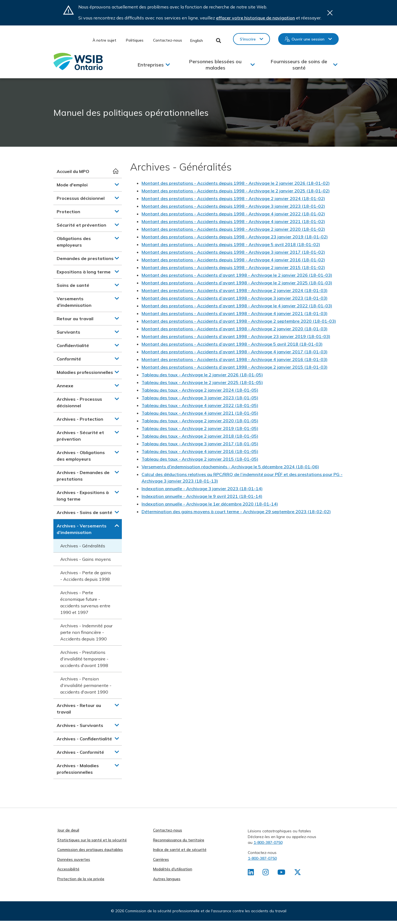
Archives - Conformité (80, 752)
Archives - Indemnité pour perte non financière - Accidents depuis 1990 (86, 632)
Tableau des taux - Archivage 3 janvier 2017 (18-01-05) (200, 443)
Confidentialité (73, 345)
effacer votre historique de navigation (255, 18)
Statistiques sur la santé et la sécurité (92, 840)
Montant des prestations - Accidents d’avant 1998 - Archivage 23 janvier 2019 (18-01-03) (236, 336)
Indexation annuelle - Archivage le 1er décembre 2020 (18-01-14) (210, 504)
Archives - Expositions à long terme (83, 496)
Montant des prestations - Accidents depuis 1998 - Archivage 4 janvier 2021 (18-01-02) (233, 221)
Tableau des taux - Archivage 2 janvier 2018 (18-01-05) (200, 436)
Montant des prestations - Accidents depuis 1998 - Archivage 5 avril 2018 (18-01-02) (231, 244)
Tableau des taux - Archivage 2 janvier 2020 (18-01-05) (200, 420)
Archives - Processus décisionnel (79, 402)
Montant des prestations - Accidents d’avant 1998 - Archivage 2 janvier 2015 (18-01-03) (234, 367)
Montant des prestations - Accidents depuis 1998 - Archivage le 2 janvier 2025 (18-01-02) (236, 191)
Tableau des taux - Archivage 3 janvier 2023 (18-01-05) (200, 397)
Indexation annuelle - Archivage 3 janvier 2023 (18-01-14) (202, 488)
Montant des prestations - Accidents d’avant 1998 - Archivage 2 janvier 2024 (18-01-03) (234, 290)
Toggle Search (218, 40)
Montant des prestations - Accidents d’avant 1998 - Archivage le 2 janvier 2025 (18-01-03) (237, 282)
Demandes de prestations (85, 258)
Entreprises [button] (151, 65)
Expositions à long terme (84, 272)
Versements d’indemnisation (74, 302)
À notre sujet (104, 40)
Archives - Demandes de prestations (83, 476)
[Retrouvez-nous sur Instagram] (266, 873)
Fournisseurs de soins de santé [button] (299, 64)
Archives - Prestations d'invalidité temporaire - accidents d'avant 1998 (84, 658)
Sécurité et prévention (81, 225)
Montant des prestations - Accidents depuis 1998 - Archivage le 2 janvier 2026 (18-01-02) (236, 183)
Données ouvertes (73, 859)
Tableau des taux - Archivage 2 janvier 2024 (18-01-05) (200, 390)
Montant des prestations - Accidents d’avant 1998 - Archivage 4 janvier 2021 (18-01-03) (234, 313)
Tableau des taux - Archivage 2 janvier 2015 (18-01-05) (200, 459)
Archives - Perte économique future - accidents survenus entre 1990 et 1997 (85, 602)
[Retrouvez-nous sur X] (298, 873)
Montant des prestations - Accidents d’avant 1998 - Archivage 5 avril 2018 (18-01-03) (232, 344)
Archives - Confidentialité (84, 738)
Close (330, 12)
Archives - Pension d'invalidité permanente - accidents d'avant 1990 (85, 685)
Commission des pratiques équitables (90, 849)
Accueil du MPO (73, 171)
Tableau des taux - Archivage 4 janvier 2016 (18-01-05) (200, 451)
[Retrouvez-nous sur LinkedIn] (251, 873)
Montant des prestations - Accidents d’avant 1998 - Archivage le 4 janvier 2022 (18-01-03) (237, 305)
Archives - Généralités (82, 545)
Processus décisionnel (81, 198)
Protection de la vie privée (80, 878)
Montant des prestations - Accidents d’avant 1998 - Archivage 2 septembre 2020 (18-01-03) (239, 321)
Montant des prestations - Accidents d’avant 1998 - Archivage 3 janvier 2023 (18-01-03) (234, 298)
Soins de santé (73, 285)
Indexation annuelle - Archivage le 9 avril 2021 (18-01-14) (202, 496)
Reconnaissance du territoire (178, 840)
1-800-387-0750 (268, 842)
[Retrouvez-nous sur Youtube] (282, 873)
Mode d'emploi (72, 184)
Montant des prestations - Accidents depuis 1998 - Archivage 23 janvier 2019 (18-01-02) (235, 236)
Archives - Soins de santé (84, 512)
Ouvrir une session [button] (308, 39)
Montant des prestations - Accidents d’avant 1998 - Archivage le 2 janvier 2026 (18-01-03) (237, 275)
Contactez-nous (167, 40)
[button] (117, 184)
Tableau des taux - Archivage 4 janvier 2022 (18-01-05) (200, 405)
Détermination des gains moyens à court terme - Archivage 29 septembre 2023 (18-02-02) (236, 511)
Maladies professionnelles (85, 372)
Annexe (65, 385)
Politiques (134, 40)
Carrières (161, 859)
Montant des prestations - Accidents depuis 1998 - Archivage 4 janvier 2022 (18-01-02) (233, 213)
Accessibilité (68, 869)
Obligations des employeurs (74, 242)
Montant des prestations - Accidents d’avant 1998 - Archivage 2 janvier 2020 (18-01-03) (234, 328)
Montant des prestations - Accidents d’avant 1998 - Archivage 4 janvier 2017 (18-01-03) (234, 351)
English (196, 40)
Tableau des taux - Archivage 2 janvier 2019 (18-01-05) (200, 428)
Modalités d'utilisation (172, 869)
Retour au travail (75, 318)
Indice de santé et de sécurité (179, 849)
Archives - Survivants (80, 725)
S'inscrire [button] (248, 39)
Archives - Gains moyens (85, 559)
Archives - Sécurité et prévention (80, 436)
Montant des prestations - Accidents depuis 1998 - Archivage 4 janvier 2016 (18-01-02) (233, 259)
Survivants (68, 332)
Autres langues (166, 878)
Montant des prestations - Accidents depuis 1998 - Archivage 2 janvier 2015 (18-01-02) (233, 267)
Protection (68, 211)
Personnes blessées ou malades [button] (215, 64)
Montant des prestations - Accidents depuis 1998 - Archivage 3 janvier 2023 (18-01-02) (233, 206)
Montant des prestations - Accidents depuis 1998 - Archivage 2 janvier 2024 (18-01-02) (233, 198)
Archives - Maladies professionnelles (78, 769)
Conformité (69, 359)
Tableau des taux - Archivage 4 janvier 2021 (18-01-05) (200, 413)
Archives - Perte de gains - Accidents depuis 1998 (85, 576)
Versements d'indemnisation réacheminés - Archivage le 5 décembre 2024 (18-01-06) (230, 466)
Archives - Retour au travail (79, 709)
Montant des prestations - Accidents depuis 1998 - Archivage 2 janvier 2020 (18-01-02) (233, 229)
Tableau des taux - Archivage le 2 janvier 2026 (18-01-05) (202, 374)
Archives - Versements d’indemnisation (82, 529)
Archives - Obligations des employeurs (81, 456)
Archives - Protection (80, 419)
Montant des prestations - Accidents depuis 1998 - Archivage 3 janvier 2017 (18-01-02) (233, 252)
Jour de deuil (68, 830)
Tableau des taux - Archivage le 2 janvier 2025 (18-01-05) (202, 382)
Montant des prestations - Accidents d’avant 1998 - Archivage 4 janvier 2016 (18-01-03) (234, 359)
